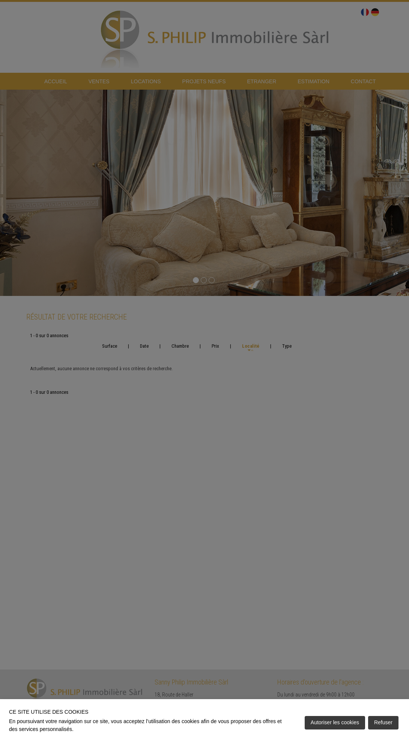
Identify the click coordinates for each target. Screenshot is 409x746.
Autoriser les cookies (335, 722)
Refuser (383, 722)
